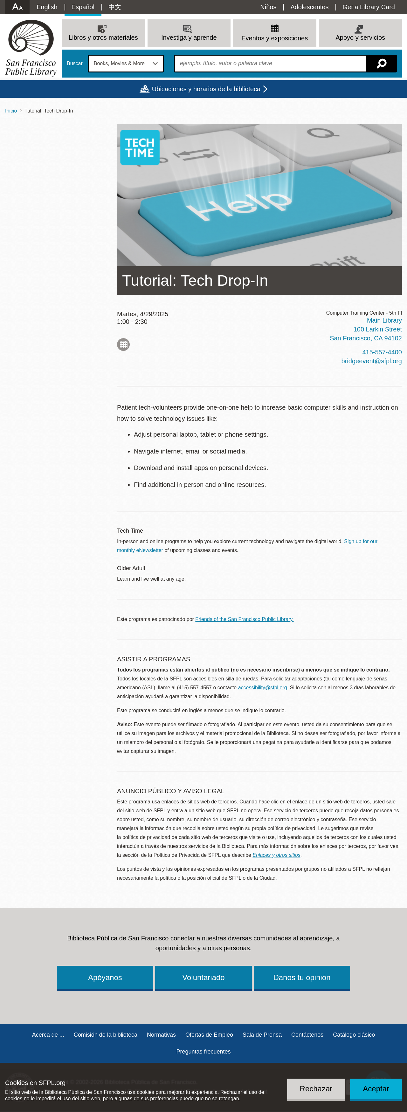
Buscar (75, 63)
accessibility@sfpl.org (262, 687)
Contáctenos (307, 1035)
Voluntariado (203, 977)
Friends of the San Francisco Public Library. (244, 619)
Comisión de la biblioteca (105, 1035)
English (47, 6)
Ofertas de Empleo (209, 1035)
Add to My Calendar (123, 344)
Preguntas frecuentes (203, 1051)
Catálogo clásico (354, 1035)
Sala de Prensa (262, 1035)
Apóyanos (105, 977)
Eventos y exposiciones (274, 38)
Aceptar (376, 1088)
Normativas (161, 1035)
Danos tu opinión (301, 977)
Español (83, 6)
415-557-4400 (382, 352)
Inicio (11, 110)
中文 (114, 6)
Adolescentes (309, 6)
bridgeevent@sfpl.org (371, 361)
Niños (268, 6)
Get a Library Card (368, 6)
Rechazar (316, 1088)
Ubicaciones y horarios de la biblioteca (206, 88)
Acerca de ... (48, 1035)
